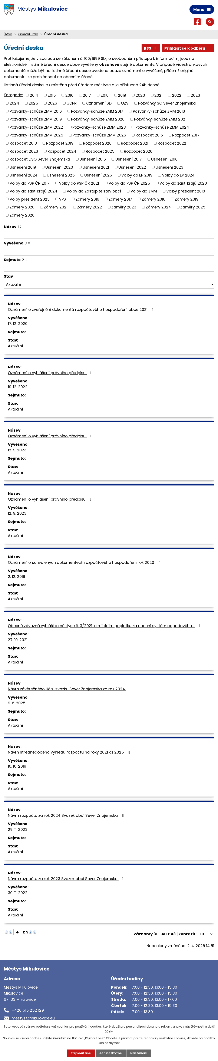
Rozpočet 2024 (61, 151)
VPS (62, 199)
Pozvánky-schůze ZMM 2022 (36, 127)
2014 (34, 95)
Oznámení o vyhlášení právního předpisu (50, 372)
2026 (52, 103)
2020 (140, 95)
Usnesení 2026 (98, 175)
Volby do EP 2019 (136, 175)
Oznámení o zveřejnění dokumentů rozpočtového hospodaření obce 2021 (81, 309)
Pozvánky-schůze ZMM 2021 (160, 119)
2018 (104, 95)
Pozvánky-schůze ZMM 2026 (99, 135)
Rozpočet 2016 (149, 135)
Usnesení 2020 (59, 167)
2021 (158, 95)
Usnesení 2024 (23, 175)
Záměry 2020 (22, 207)
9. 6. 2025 (17, 703)
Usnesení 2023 (169, 167)
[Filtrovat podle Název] (109, 234)
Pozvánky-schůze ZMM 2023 (99, 127)
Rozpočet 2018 (23, 143)
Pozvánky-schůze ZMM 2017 (97, 111)
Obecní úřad (28, 34)
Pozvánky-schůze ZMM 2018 (159, 111)
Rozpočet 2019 (59, 143)
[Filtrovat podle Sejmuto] (109, 267)
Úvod (8, 34)
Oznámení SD (99, 103)
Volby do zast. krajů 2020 (183, 183)
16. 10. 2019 (17, 766)
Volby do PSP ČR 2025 (129, 183)
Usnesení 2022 (132, 167)
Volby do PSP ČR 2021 (79, 183)
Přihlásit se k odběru (188, 48)
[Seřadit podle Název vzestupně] (21, 226)
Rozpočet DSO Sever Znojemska (40, 159)
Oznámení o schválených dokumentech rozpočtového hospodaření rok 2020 (85, 562)
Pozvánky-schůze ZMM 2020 (98, 119)
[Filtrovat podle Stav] (109, 284)
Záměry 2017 (120, 199)
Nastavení (138, 1053)
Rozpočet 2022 (172, 143)
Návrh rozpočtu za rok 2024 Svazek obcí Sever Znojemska (67, 815)
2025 (33, 103)
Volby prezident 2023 (30, 199)
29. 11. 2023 (17, 829)
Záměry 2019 (186, 199)
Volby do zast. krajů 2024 (33, 191)
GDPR (71, 103)
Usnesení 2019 (23, 167)
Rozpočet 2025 (100, 151)
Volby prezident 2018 (185, 191)
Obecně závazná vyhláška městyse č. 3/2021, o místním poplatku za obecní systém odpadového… (105, 625)
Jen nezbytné (110, 1053)
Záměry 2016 (87, 199)
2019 (122, 95)
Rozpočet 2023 (24, 151)
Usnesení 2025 (61, 175)
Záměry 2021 (55, 207)
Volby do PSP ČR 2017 (30, 183)
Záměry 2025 (192, 207)
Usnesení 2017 (128, 159)
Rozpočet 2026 (138, 151)
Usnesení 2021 (96, 167)
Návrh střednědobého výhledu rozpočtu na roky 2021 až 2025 (70, 752)
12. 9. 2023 (17, 450)
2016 (69, 95)
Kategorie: (13, 95)
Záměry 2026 (22, 215)
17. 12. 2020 (17, 323)
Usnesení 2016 (92, 159)
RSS (151, 48)
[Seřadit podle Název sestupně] (21, 227)
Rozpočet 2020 (97, 143)
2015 (51, 95)
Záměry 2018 (153, 199)
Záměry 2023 (123, 207)
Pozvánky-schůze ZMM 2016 (36, 111)
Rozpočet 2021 (134, 143)
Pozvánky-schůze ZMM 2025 (36, 135)
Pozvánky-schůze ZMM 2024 (162, 127)
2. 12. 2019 (16, 576)
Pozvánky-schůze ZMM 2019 (36, 119)
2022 (176, 95)
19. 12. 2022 (17, 386)
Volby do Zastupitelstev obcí (94, 191)
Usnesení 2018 (164, 159)
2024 (14, 103)
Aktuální (15, 346)
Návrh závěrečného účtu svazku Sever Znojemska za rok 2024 (70, 689)
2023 (195, 95)
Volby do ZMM (144, 191)
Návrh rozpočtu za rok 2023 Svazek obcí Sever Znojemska (66, 878)
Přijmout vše (81, 1053)
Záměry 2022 (89, 207)
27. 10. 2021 (17, 639)
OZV (125, 103)
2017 (87, 95)
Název (11, 226)
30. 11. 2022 (17, 892)
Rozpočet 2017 (185, 135)
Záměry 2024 (158, 207)
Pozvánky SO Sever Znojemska (167, 103)
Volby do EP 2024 (178, 175)
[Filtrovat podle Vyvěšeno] (109, 251)
